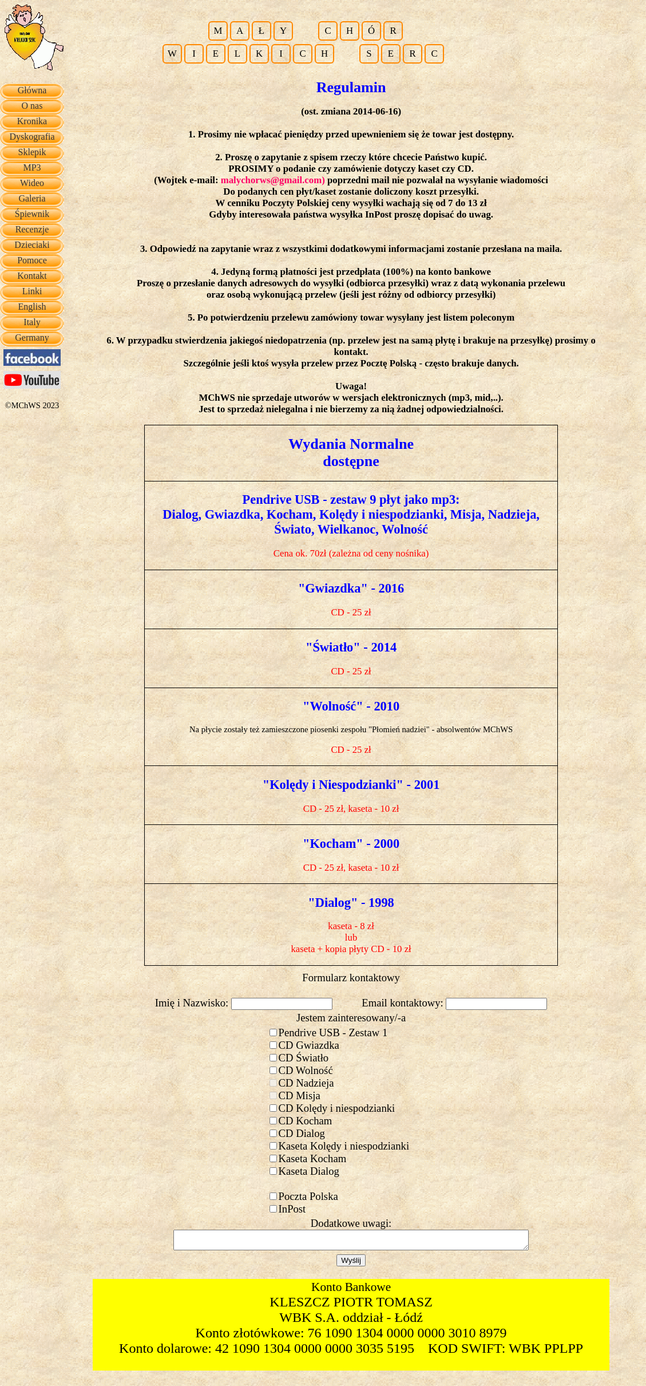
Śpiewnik (32, 214)
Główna (32, 90)
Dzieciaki (31, 245)
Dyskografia (31, 136)
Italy (31, 322)
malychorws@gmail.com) (273, 180)
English (32, 306)
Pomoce (32, 260)
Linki (32, 291)
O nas (32, 105)
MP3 (32, 167)
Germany (32, 337)
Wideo (32, 183)
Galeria (31, 198)
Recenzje (32, 229)
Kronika (32, 121)
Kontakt (32, 276)
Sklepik (32, 152)
